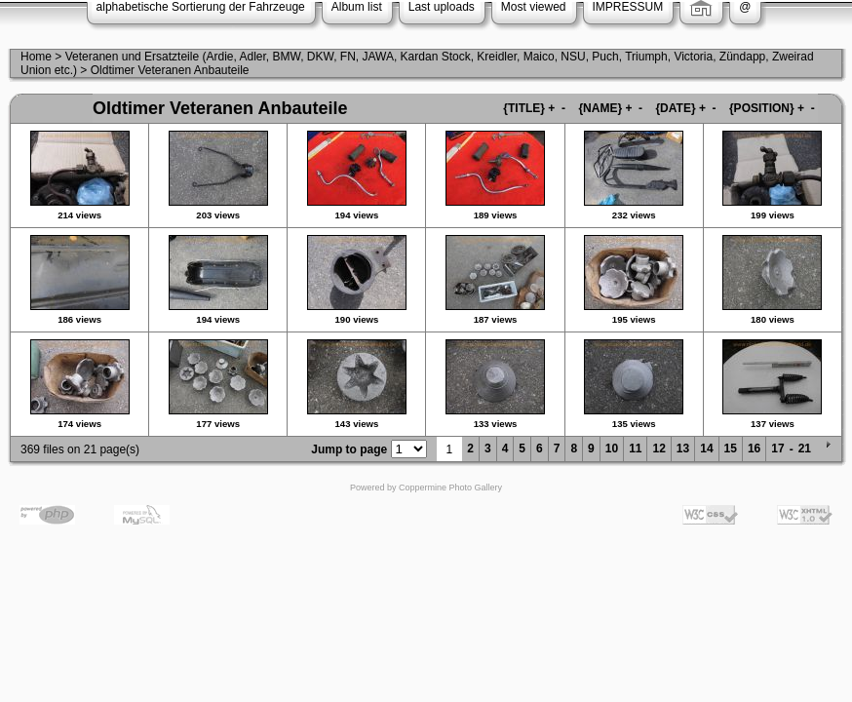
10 (611, 448)
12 (658, 448)
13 (683, 448)
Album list (356, 7)
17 (777, 448)
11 (635, 448)
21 (804, 448)
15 (730, 448)
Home (36, 56)
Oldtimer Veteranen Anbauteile (170, 70)
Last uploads (441, 7)
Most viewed (533, 7)
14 (706, 448)
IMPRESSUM (628, 7)
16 (754, 448)
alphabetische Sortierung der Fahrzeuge (201, 7)
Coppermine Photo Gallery (450, 487)
